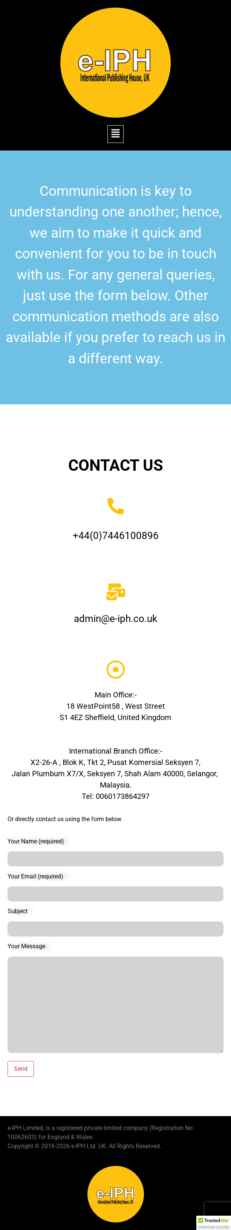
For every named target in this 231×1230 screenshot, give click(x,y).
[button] (115, 134)
